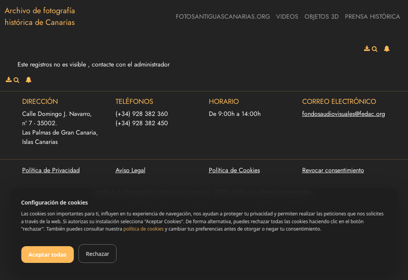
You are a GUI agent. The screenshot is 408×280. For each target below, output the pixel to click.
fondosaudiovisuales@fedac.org (343, 113)
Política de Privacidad (51, 170)
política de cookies (143, 229)
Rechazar (97, 253)
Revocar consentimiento (333, 170)
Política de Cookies (234, 170)
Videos (287, 16)
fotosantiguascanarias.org (223, 16)
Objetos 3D (322, 16)
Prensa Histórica (372, 16)
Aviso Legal (130, 170)
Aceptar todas (47, 254)
